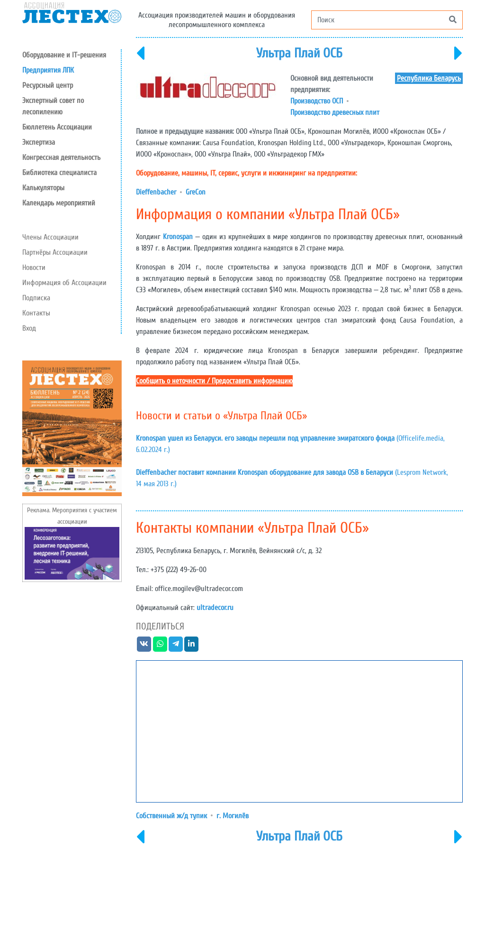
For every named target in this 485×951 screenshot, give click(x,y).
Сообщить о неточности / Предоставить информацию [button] (214, 381)
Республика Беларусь (429, 78)
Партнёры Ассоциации (55, 252)
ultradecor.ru (215, 607)
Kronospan (178, 236)
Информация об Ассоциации (64, 282)
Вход (29, 328)
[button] (71, 85)
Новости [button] (33, 267)
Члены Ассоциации (50, 237)
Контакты (36, 313)
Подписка (36, 298)
